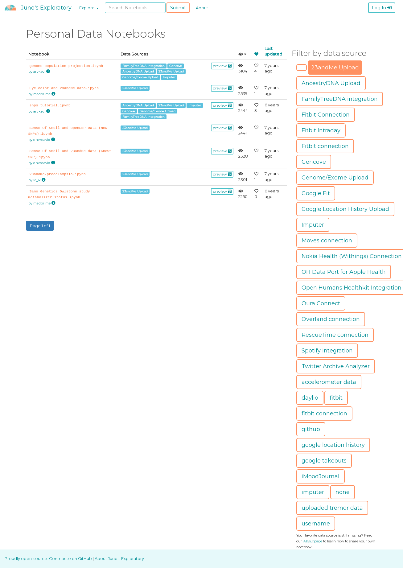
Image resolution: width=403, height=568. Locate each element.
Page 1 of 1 (40, 225)
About (202, 7)
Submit (178, 7)
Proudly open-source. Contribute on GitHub (49, 558)
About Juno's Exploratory (119, 558)
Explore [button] (89, 7)
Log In (382, 7)
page (312, 541)
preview (222, 66)
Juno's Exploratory (46, 7)
